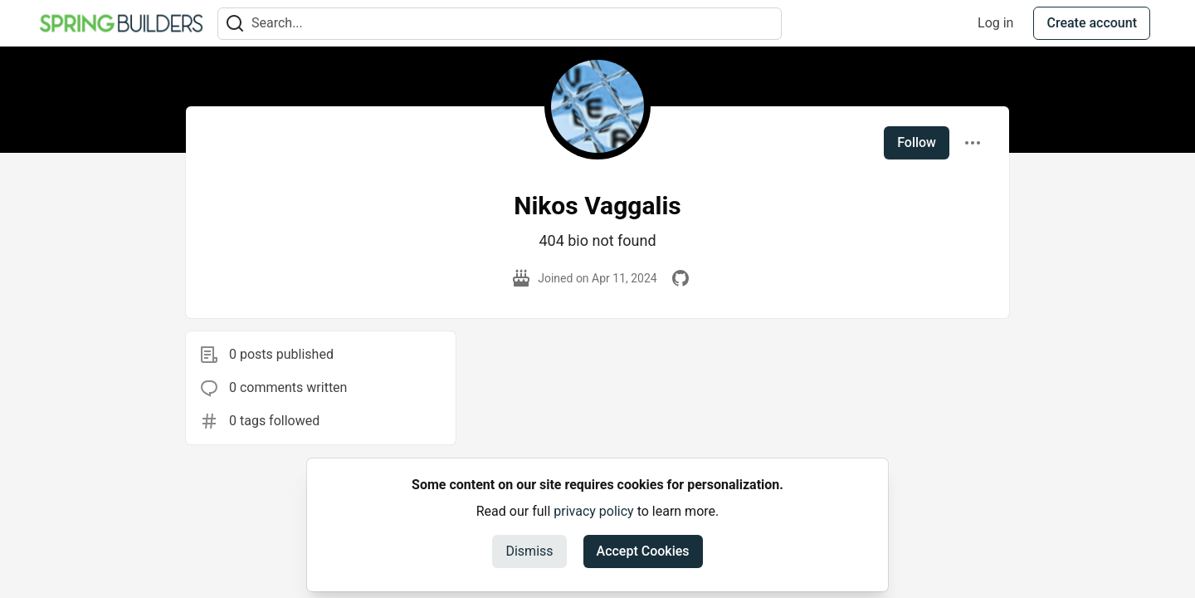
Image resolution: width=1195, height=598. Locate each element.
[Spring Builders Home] (121, 23)
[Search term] (499, 23)
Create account (1091, 23)
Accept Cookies (643, 551)
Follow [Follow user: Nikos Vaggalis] (916, 142)
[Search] (234, 23)
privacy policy (593, 511)
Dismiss (529, 551)
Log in (995, 23)
